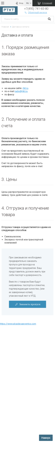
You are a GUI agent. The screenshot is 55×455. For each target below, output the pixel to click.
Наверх (45, 437)
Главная (5, 27)
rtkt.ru (25, 88)
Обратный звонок (35, 12)
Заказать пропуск (27, 304)
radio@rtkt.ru (21, 91)
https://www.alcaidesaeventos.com (18, 323)
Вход (19, 3)
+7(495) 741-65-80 (36, 8)
